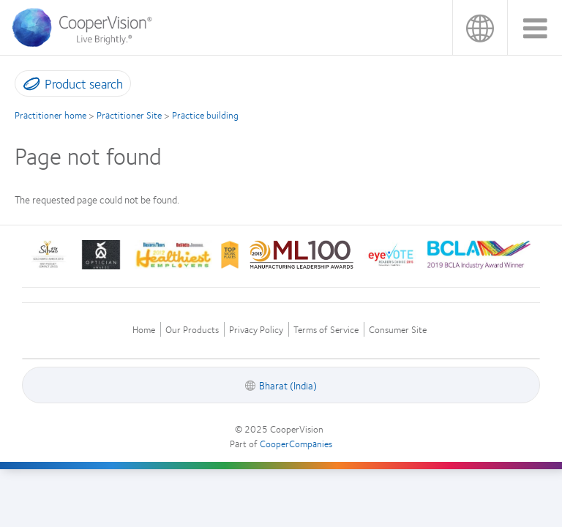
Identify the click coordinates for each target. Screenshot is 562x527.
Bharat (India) (479, 27)
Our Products (192, 330)
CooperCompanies (296, 443)
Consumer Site (398, 330)
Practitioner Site (129, 115)
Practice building (205, 115)
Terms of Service (326, 330)
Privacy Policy (256, 330)
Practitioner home (50, 115)
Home (143, 330)
